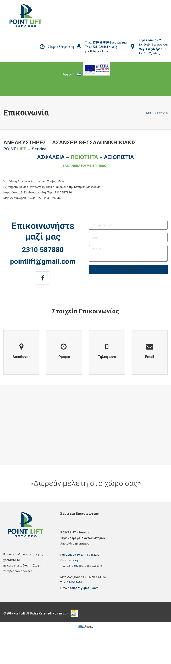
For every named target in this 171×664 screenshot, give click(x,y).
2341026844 (100, 47)
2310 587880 (100, 42)
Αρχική (68, 74)
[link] (74, 610)
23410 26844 (75, 582)
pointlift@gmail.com (96, 51)
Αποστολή (128, 269)
